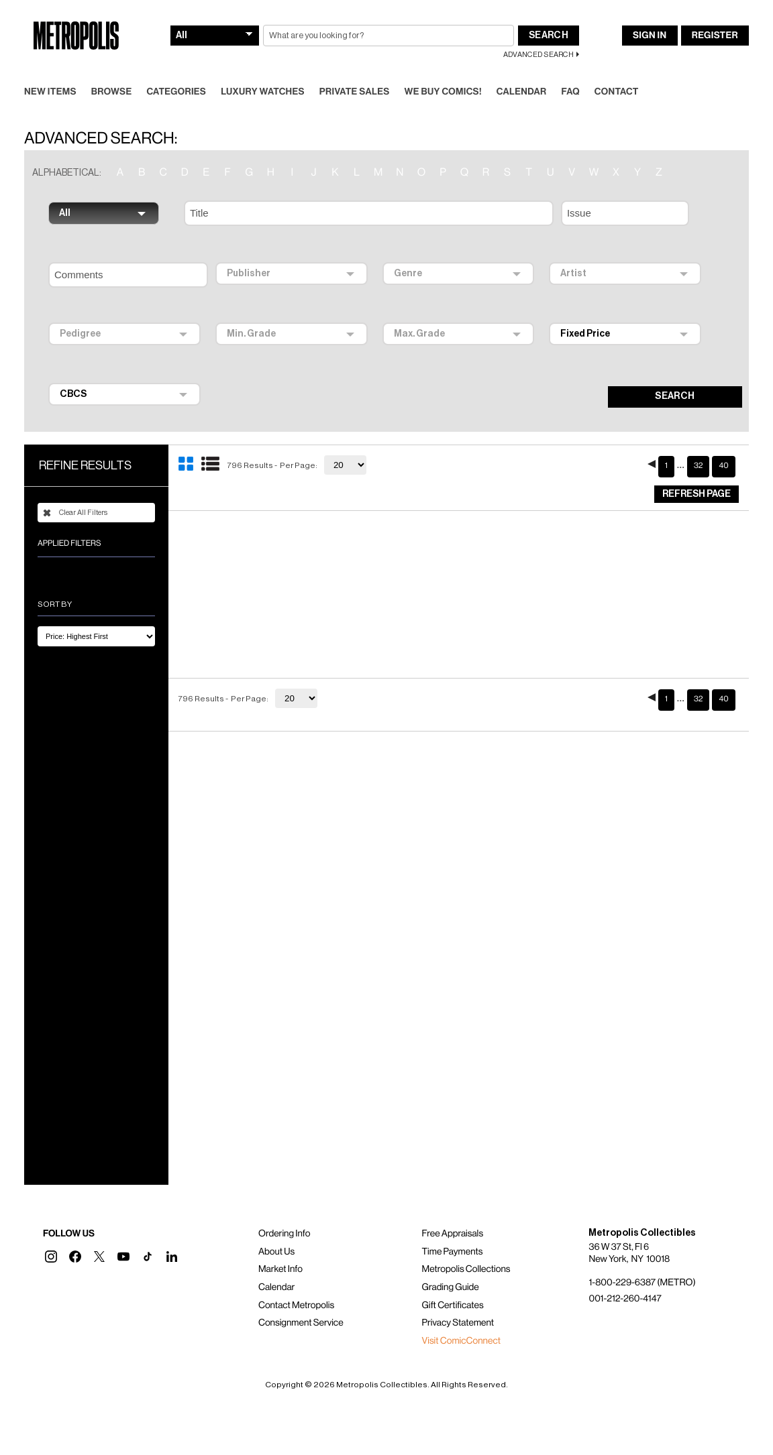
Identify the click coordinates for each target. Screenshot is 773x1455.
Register (715, 35)
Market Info (280, 1269)
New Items (50, 92)
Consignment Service (301, 1323)
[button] (51, 1256)
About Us (276, 1252)
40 (723, 466)
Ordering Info (284, 1233)
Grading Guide (450, 1287)
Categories (176, 92)
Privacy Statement (458, 1323)
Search (548, 35)
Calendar (522, 92)
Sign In (649, 35)
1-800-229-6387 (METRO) (641, 1282)
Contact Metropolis (296, 1305)
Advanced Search (538, 54)
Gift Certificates (453, 1305)
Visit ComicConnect (461, 1341)
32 (698, 466)
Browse (111, 92)
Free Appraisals (453, 1233)
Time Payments (452, 1252)
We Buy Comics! (443, 92)
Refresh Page (696, 494)
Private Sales (354, 92)
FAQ (570, 92)
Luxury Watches (263, 92)
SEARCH (674, 396)
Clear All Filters (75, 513)
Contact (617, 92)
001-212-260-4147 (624, 1298)
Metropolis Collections (466, 1269)
